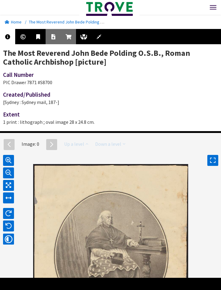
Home (13, 22)
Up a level (76, 144)
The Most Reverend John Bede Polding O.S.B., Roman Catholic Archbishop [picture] (104, 22)
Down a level (110, 144)
